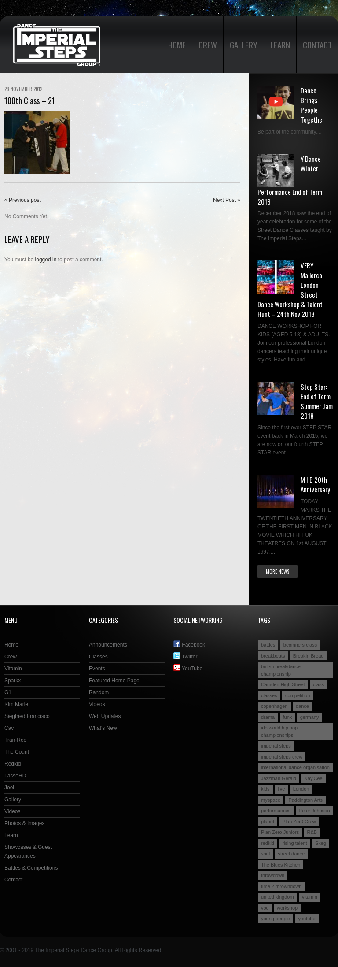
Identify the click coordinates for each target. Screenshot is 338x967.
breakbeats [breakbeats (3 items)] (273, 655)
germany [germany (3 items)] (309, 717)
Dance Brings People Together (312, 105)
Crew (207, 44)
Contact (317, 44)
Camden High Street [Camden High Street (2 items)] (283, 684)
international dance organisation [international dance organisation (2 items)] (295, 767)
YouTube (187, 669)
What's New (103, 728)
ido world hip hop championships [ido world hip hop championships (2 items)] (279, 731)
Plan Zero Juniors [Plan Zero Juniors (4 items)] (280, 832)
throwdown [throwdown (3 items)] (272, 875)
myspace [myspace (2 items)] (270, 800)
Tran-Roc (15, 740)
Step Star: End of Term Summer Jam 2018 (317, 401)
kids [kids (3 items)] (265, 789)
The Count (16, 752)
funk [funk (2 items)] (287, 717)
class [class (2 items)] (318, 684)
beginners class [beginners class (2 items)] (300, 644)
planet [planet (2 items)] (267, 821)
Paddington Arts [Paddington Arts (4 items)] (305, 800)
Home (177, 44)
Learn (280, 44)
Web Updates (105, 716)
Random (99, 692)
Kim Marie (16, 704)
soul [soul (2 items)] (265, 853)
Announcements (108, 645)
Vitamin (13, 669)
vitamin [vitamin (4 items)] (309, 897)
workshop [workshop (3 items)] (287, 908)
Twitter (185, 657)
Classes (98, 657)
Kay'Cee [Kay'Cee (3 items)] (313, 778)
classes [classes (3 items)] (269, 695)
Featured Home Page (114, 680)
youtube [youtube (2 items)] (306, 918)
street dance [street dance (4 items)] (291, 853)
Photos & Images (24, 823)
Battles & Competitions (31, 868)
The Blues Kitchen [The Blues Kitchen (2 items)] (280, 864)
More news (277, 571)
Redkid (12, 764)
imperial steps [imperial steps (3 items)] (276, 745)
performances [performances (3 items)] (275, 810)
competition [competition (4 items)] (297, 695)
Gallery (243, 44)
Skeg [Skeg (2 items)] (320, 843)
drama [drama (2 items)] (268, 717)
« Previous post (22, 200)
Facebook (189, 645)
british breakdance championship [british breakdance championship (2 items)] (281, 670)
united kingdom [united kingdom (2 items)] (277, 897)
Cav (9, 728)
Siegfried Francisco (27, 716)
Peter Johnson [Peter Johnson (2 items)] (314, 810)
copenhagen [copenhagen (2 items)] (274, 706)
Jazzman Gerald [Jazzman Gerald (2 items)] (278, 778)
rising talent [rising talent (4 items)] (294, 843)
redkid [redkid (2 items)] (267, 843)
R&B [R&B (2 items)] (312, 832)
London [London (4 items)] (301, 789)
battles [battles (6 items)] (268, 644)
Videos (12, 811)
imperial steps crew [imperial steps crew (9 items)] (281, 756)
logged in (46, 260)
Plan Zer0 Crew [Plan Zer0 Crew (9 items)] (299, 821)
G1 (7, 692)
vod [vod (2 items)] (265, 908)
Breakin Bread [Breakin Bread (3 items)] (308, 655)
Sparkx (12, 680)
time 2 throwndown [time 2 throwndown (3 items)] (281, 886)
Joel (9, 788)
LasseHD (15, 776)
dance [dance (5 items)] (302, 706)
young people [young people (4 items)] (275, 918)
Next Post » (226, 200)
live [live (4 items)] (281, 789)
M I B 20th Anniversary (315, 484)
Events (97, 669)
